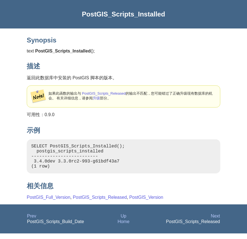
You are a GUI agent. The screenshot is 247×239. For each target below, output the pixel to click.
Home (123, 227)
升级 (96, 98)
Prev (31, 221)
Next (215, 221)
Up (123, 221)
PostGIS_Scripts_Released (104, 93)
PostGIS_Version (146, 202)
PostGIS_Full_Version (48, 202)
